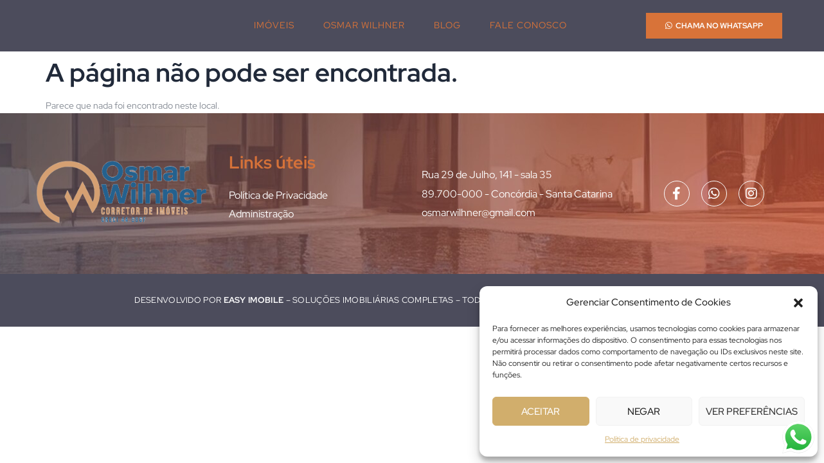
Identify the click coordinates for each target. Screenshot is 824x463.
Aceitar (540, 411)
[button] (798, 302)
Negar (643, 411)
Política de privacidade (642, 439)
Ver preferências (752, 411)
